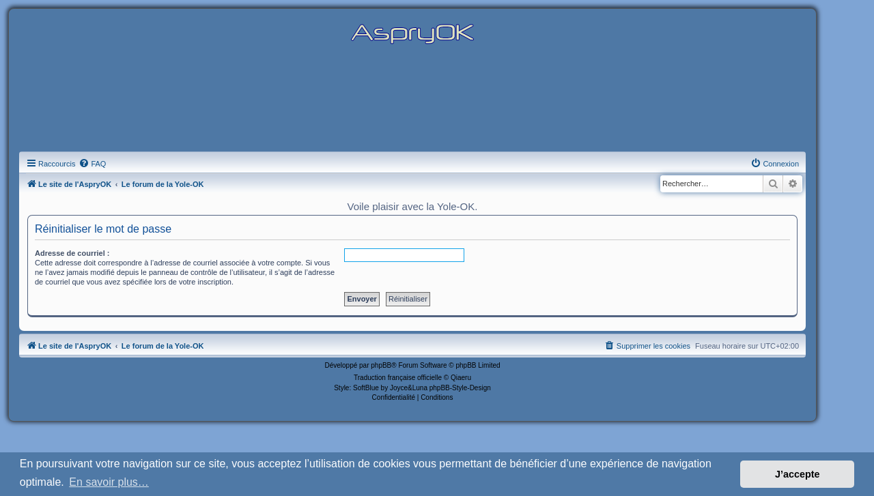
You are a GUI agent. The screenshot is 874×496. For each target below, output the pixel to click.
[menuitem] (92, 164)
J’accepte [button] (797, 474)
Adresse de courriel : (72, 253)
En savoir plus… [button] (109, 482)
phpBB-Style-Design (460, 388)
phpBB (381, 365)
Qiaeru (461, 377)
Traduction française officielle (398, 377)
